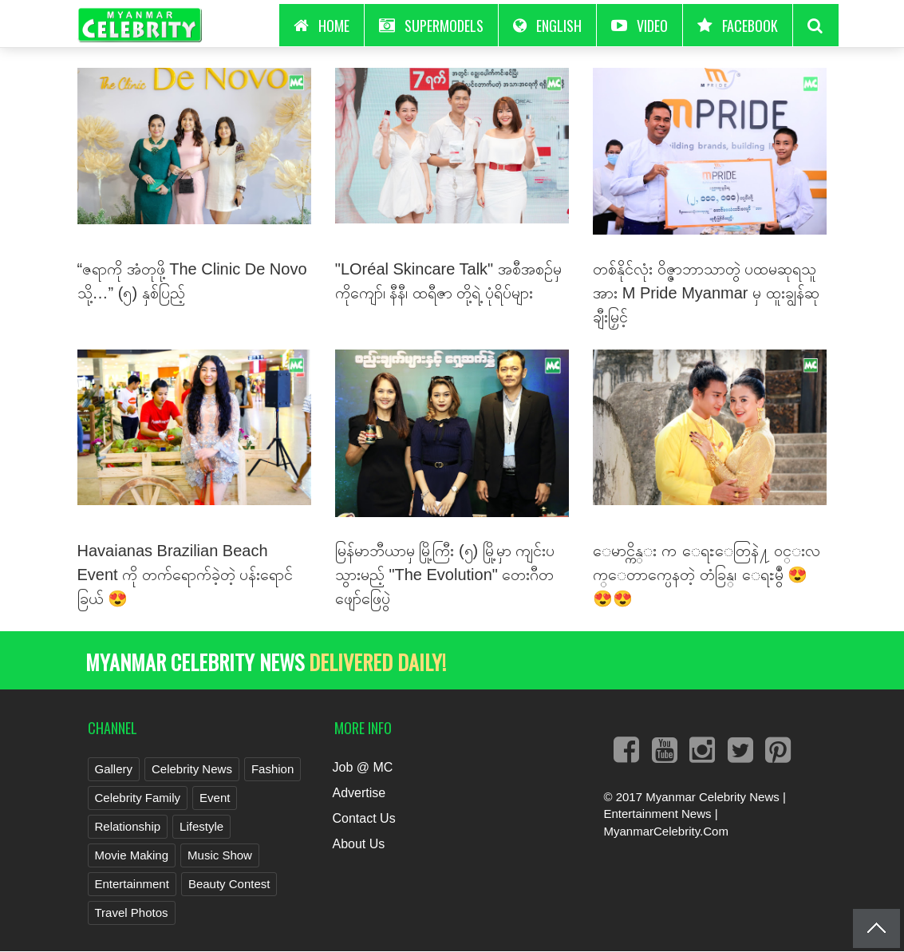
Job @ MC (362, 767)
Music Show (220, 855)
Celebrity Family (138, 797)
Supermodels (431, 25)
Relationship (128, 826)
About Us (358, 844)
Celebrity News (192, 769)
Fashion (272, 769)
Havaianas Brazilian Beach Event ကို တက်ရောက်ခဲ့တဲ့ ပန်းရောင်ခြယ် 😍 (185, 574)
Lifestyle (201, 826)
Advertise (358, 793)
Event (214, 797)
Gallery (114, 769)
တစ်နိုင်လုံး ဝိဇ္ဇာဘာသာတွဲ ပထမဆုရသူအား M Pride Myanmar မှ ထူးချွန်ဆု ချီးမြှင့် (706, 293)
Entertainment (132, 884)
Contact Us (363, 818)
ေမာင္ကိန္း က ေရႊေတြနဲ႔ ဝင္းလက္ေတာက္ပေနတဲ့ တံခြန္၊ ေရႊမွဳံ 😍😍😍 (706, 574)
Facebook (737, 25)
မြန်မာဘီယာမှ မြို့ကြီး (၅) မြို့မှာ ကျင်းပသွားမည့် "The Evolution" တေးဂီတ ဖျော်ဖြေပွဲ (445, 574)
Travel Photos (131, 912)
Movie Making (132, 855)
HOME (321, 25)
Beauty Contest (229, 884)
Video (639, 25)
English (547, 25)
